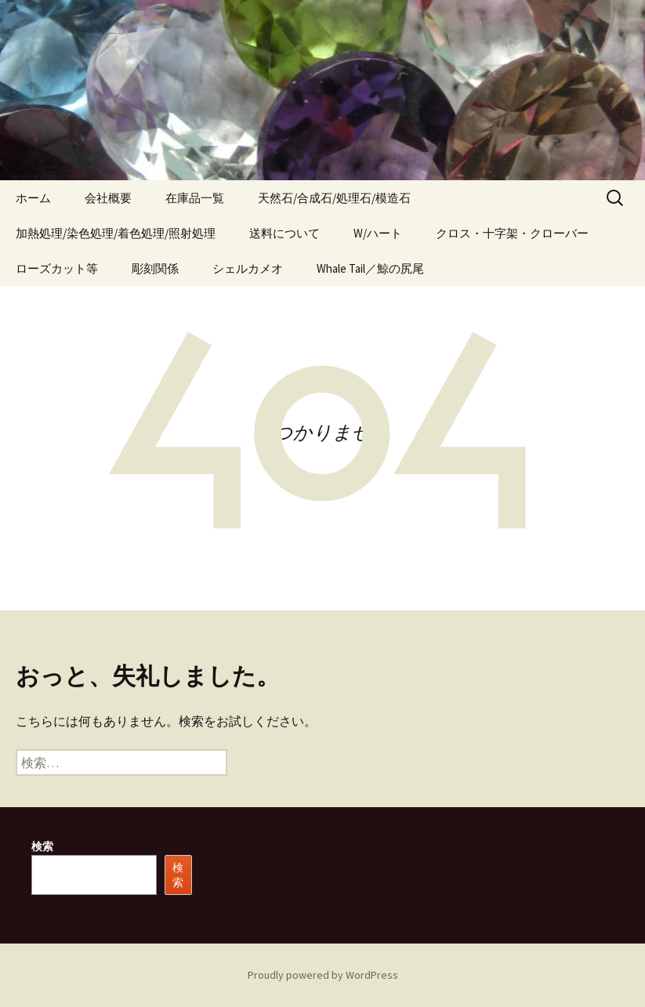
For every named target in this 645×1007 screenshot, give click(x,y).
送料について (284, 233)
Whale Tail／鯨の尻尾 (370, 268)
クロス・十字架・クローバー (512, 233)
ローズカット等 (57, 268)
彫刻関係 (155, 268)
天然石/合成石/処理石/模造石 (334, 197)
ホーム (33, 197)
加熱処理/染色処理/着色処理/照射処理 (116, 233)
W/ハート (377, 233)
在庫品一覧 (194, 197)
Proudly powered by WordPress (323, 975)
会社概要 (108, 197)
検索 (42, 846)
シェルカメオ (247, 268)
